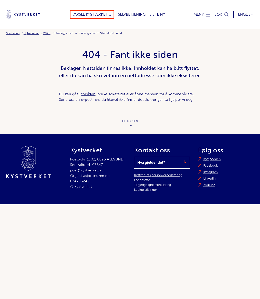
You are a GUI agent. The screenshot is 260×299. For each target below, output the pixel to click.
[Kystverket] (23, 14)
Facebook (210, 165)
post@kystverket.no (86, 170)
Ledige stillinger (145, 190)
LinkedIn (209, 178)
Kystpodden (212, 159)
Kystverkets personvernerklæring (158, 175)
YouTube (209, 185)
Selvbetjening (132, 14)
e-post (87, 99)
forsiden (88, 94)
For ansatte (142, 180)
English (246, 14)
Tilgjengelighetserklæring (152, 185)
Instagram (210, 172)
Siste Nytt (159, 14)
